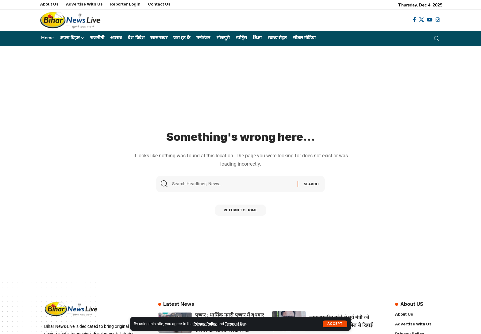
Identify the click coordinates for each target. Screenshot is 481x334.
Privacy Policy (206, 323)
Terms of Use (239, 323)
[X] (421, 20)
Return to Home (240, 212)
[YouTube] (429, 20)
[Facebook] (414, 20)
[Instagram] (437, 20)
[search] (437, 38)
